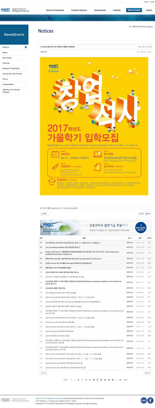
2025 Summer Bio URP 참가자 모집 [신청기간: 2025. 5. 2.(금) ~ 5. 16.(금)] (71, 354)
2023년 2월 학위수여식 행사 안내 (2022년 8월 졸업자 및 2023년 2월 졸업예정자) (72, 302)
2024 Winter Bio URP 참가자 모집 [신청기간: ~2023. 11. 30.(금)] (68, 327)
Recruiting (7, 58)
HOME (146, 2)
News (5, 52)
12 (101, 380)
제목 (85, 238)
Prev (65, 380)
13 (105, 380)
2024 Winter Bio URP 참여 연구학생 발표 (59, 331)
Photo (5, 79)
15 (112, 380)
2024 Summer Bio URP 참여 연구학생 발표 (60, 322)
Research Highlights (11, 68)
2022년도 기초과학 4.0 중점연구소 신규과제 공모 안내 (63, 277)
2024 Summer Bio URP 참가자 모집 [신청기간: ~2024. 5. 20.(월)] (68, 318)
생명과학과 (43, 52)
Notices (6, 47)
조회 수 (149, 238)
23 (120, 380)
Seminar (6, 63)
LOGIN (152, 2)
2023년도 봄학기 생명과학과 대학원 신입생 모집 (61, 306)
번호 (41, 238)
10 (93, 380)
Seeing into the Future (12, 74)
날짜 (140, 238)
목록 (43, 214)
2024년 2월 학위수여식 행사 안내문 (57, 336)
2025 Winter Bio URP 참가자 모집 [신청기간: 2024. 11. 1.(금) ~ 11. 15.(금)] (72, 358)
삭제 (147, 214)
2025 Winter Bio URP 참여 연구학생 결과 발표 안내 (63, 363)
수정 (141, 214)
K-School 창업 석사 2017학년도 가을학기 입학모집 (58, 47)
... (74, 380)
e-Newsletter (8, 84)
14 (109, 380)
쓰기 (147, 373)
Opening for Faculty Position (11, 91)
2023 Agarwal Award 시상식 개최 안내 (59, 293)
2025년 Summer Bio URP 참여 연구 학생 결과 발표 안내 (64, 368)
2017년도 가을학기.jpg (59, 208)
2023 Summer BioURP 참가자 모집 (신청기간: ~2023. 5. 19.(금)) (68, 297)
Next (126, 380)
